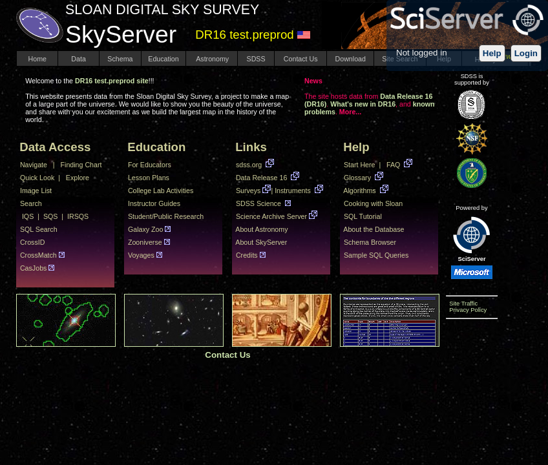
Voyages (140, 255)
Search (32, 203)
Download (351, 59)
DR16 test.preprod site (112, 81)
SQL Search (39, 229)
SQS (50, 216)
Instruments (294, 190)
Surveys (247, 190)
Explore (78, 177)
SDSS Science (258, 203)
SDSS (256, 59)
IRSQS (78, 216)
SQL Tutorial (364, 216)
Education (163, 59)
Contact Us (301, 59)
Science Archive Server (270, 216)
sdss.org (249, 165)
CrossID (33, 242)
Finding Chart (82, 165)
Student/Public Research (166, 216)
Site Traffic (462, 303)
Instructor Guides (154, 203)
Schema (119, 59)
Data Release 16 (261, 177)
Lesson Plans (148, 177)
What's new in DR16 (362, 104)
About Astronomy (262, 229)
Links (252, 147)
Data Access (57, 147)
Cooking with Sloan (375, 203)
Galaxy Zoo (144, 229)
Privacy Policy (466, 310)
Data (78, 59)
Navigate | (36, 165)
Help (492, 53)
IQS (28, 216)
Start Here (357, 165)
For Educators (149, 165)
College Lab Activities (162, 190)
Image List (37, 190)
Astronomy (212, 59)
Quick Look (35, 177)
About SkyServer (260, 242)
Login (526, 53)
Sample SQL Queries (378, 255)
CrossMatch (37, 255)
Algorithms (360, 190)
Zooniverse (144, 242)
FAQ (395, 165)
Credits (246, 255)
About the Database (376, 229)
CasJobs (32, 268)
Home (37, 59)
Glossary (357, 177)
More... (350, 112)
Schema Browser (372, 242)
